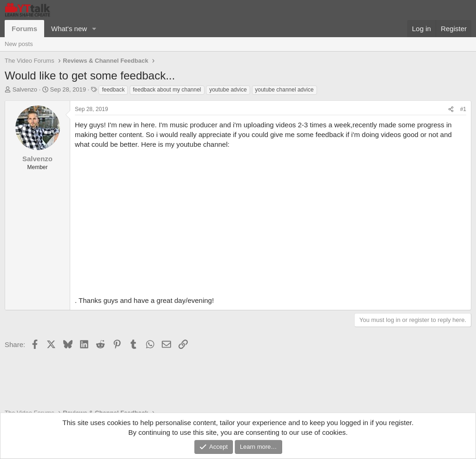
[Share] (451, 109)
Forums (24, 29)
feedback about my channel (167, 89)
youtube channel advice (284, 89)
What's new (69, 29)
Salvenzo (25, 89)
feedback (113, 89)
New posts (19, 43)
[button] (94, 28)
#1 (463, 109)
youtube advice (228, 89)
